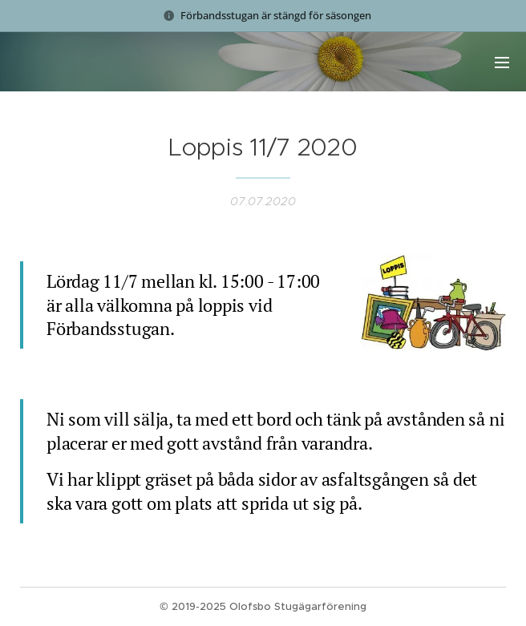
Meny (502, 62)
